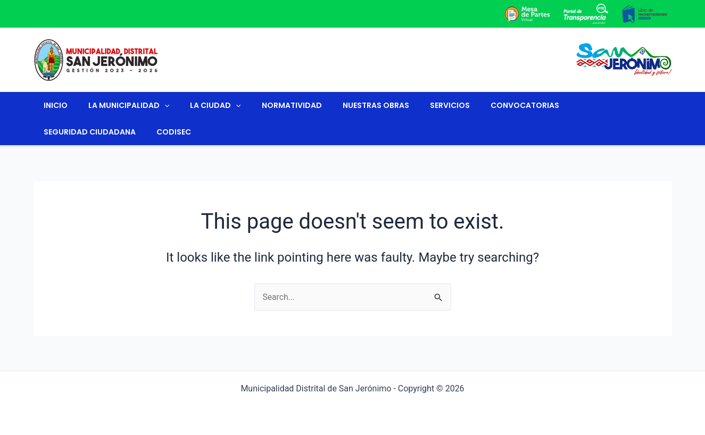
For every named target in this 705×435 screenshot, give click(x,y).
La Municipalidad (120, 105)
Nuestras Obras (349, 105)
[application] (156, 105)
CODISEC (58, 132)
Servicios (417, 105)
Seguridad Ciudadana (582, 105)
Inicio (53, 105)
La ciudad (201, 105)
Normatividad (271, 105)
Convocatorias (486, 105)
